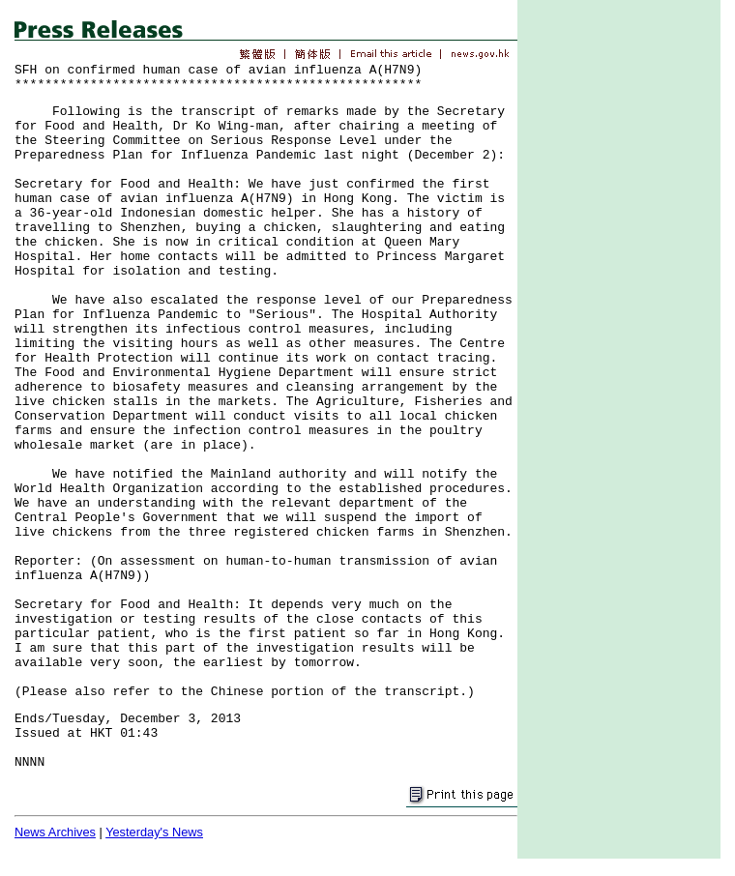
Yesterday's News (154, 832)
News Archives (55, 832)
